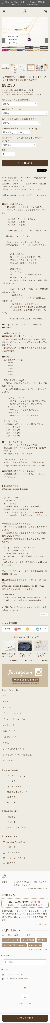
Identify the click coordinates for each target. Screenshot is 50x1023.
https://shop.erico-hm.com (15, 488)
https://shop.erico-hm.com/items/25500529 (23, 585)
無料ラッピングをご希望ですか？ (16, 100)
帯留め (6, 743)
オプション (8, 761)
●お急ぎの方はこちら (11, 109)
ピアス (6, 695)
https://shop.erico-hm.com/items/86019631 (25, 339)
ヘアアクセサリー (11, 737)
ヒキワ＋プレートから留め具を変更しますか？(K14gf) (22, 139)
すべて (7, 629)
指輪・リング (9, 731)
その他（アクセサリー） (14, 749)
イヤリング (8, 701)
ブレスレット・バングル (14, 719)
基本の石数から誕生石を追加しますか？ (19, 118)
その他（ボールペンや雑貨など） (18, 755)
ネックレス (8, 707)
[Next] (46, 40)
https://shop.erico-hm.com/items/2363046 (24, 465)
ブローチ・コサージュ (13, 713)
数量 (4, 150)
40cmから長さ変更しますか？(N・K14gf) (20, 128)
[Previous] (3, 40)
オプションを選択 (25, 1018)
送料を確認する (27, 92)
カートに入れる (25, 162)
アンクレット (9, 725)
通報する (44, 614)
